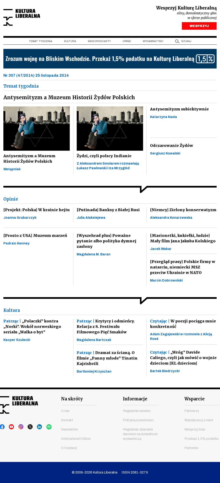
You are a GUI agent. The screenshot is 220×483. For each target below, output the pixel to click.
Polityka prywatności (138, 420)
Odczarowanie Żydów (171, 146)
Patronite (191, 448)
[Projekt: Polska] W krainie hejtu (35, 210)
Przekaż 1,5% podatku (201, 438)
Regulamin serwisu (136, 411)
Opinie (127, 42)
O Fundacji (69, 448)
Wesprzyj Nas (194, 429)
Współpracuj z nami (198, 420)
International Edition (76, 438)
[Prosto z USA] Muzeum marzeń (33, 236)
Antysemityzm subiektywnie (179, 110)
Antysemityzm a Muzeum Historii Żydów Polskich (28, 159)
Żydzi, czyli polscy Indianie (104, 156)
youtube (10, 427)
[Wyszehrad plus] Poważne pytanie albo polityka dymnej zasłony (106, 242)
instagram (18, 427)
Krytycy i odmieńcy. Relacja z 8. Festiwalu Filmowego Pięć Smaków (109, 327)
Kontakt (67, 420)
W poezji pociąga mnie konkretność (182, 325)
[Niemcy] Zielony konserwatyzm (182, 210)
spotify (42, 427)
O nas (65, 411)
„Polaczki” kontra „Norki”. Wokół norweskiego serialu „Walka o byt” (31, 327)
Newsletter (69, 429)
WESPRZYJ (199, 27)
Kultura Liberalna (31, 18)
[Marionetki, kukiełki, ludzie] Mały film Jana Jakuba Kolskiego (181, 239)
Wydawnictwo (153, 42)
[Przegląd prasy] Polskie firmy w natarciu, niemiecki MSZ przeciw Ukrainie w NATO (182, 268)
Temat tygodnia (40, 42)
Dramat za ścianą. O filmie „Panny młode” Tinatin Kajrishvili (106, 359)
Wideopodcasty (99, 42)
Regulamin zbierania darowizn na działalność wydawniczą (140, 434)
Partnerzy (191, 411)
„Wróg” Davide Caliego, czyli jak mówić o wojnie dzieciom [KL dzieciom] (183, 359)
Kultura (70, 42)
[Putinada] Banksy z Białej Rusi (107, 210)
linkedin (34, 427)
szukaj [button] (186, 42)
